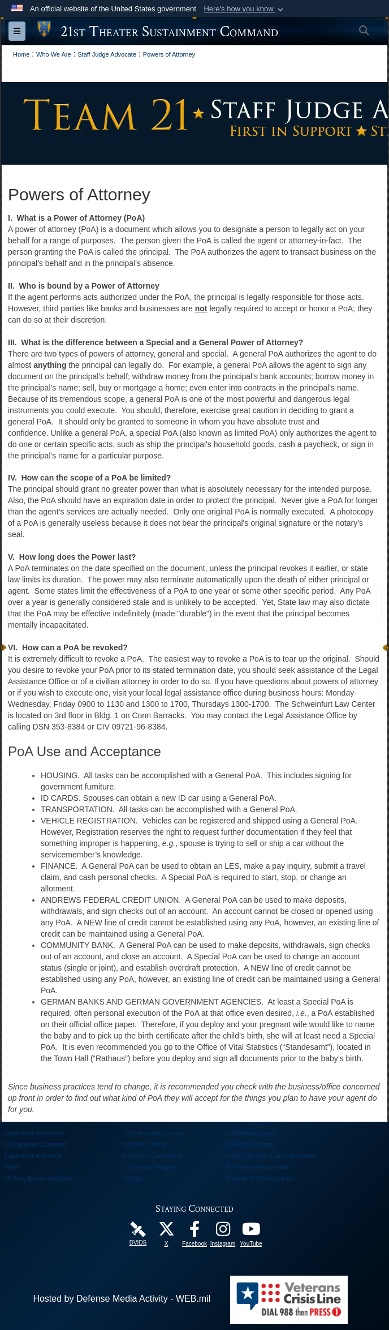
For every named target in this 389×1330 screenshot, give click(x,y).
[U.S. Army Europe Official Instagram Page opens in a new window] (223, 1232)
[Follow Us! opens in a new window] (166, 1232)
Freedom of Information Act (260, 1178)
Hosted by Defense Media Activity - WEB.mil (121, 1298)
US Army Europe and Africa (38, 1178)
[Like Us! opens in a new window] (194, 1232)
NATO (11, 1167)
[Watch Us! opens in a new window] (251, 1232)
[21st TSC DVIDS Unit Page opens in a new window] (137, 1228)
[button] (245, 9)
